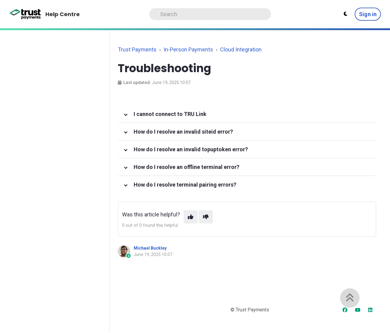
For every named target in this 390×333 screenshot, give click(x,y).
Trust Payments (137, 49)
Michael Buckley (150, 248)
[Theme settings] (345, 14)
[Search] (210, 14)
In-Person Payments (188, 49)
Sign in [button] (368, 14)
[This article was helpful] (191, 216)
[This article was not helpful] (206, 216)
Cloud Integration (241, 49)
